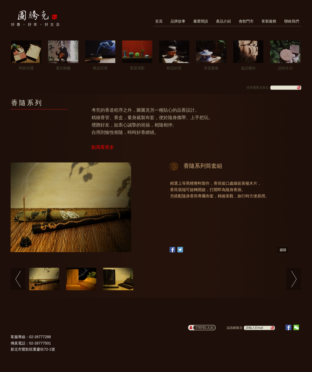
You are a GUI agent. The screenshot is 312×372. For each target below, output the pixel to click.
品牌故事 (178, 21)
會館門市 (246, 21)
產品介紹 (223, 21)
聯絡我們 (291, 21)
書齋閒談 (200, 21)
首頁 (159, 21)
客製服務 (268, 21)
